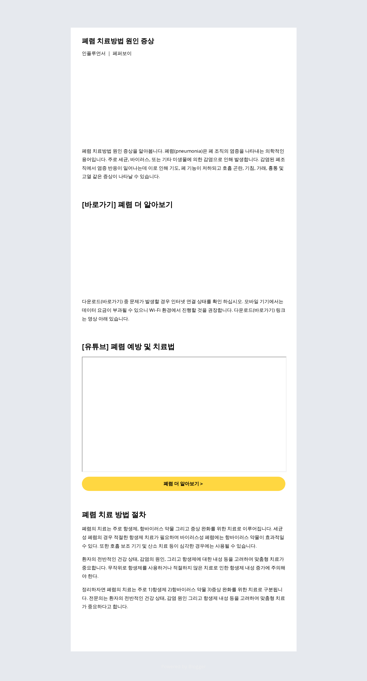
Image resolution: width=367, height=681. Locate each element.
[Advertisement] (183, 103)
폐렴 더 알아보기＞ (184, 483)
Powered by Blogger (183, 666)
